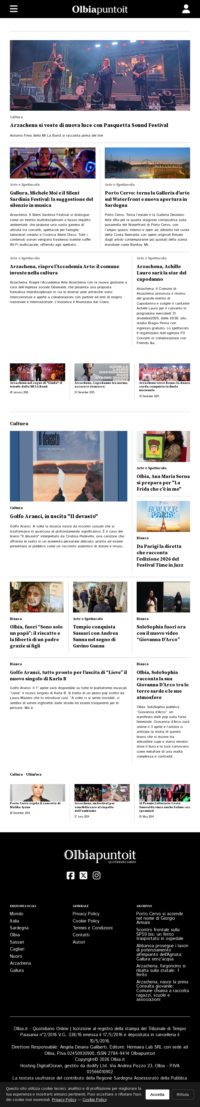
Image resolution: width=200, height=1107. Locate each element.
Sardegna (19, 928)
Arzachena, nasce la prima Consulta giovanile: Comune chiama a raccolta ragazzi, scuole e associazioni (162, 991)
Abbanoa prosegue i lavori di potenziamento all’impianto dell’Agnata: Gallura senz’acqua (162, 952)
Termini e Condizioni (93, 928)
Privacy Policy (86, 914)
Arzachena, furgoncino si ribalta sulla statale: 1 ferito (161, 970)
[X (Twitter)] (83, 876)
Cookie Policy (86, 921)
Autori (79, 942)
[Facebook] (70, 876)
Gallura (17, 970)
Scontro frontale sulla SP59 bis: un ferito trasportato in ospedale (159, 934)
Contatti (81, 935)
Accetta (157, 1094)
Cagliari (17, 949)
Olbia (15, 935)
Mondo (16, 914)
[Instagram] (96, 876)
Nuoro (16, 956)
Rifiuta (183, 1094)
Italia (14, 921)
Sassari (17, 942)
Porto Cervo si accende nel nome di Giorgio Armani (159, 918)
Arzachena (20, 963)
